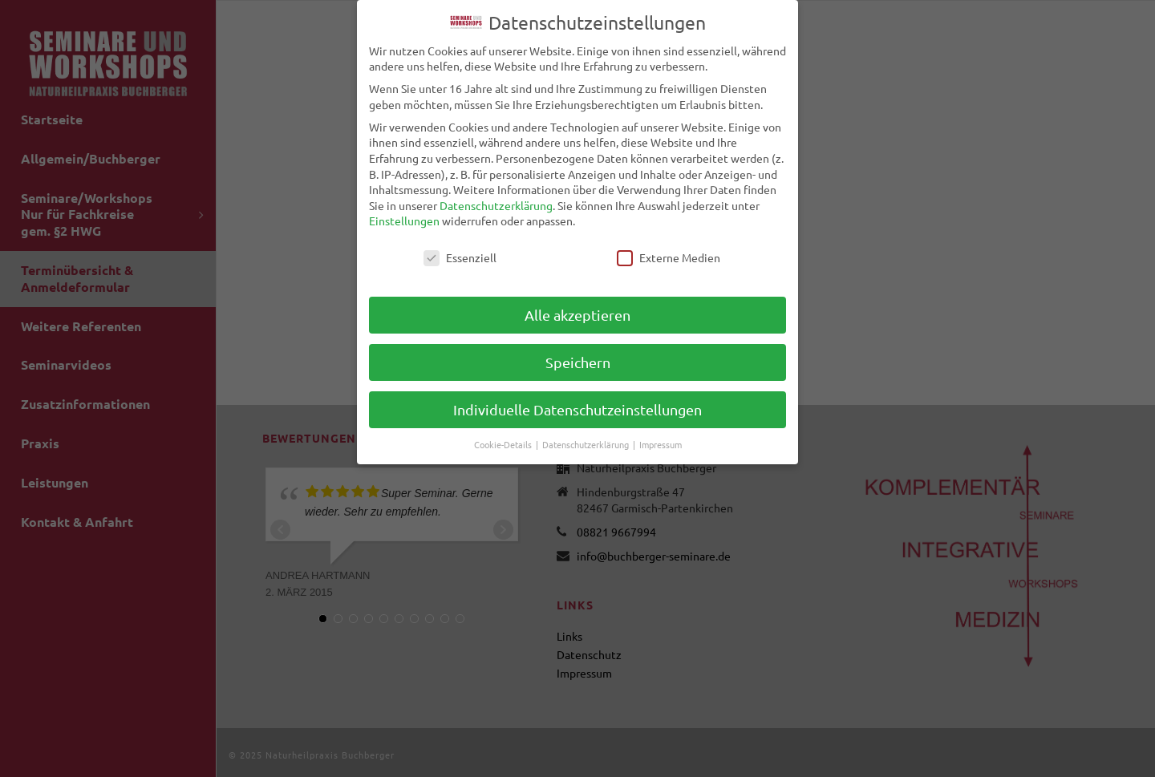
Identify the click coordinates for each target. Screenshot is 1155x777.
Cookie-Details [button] (504, 444)
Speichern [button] (577, 362)
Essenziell (460, 257)
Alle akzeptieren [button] (577, 314)
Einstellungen (404, 220)
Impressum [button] (660, 444)
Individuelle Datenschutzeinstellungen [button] (577, 409)
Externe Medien (668, 257)
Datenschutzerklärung (496, 205)
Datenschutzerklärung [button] (586, 444)
